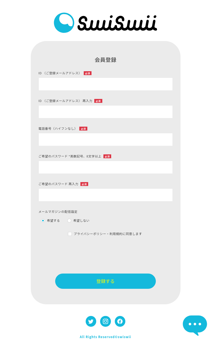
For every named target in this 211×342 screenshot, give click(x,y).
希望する (53, 220)
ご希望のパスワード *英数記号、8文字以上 (75, 156)
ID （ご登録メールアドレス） (65, 73)
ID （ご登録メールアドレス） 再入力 (70, 100)
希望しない (81, 220)
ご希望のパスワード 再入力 (63, 184)
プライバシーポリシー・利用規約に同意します (108, 233)
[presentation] (105, 255)
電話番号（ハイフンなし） (63, 128)
